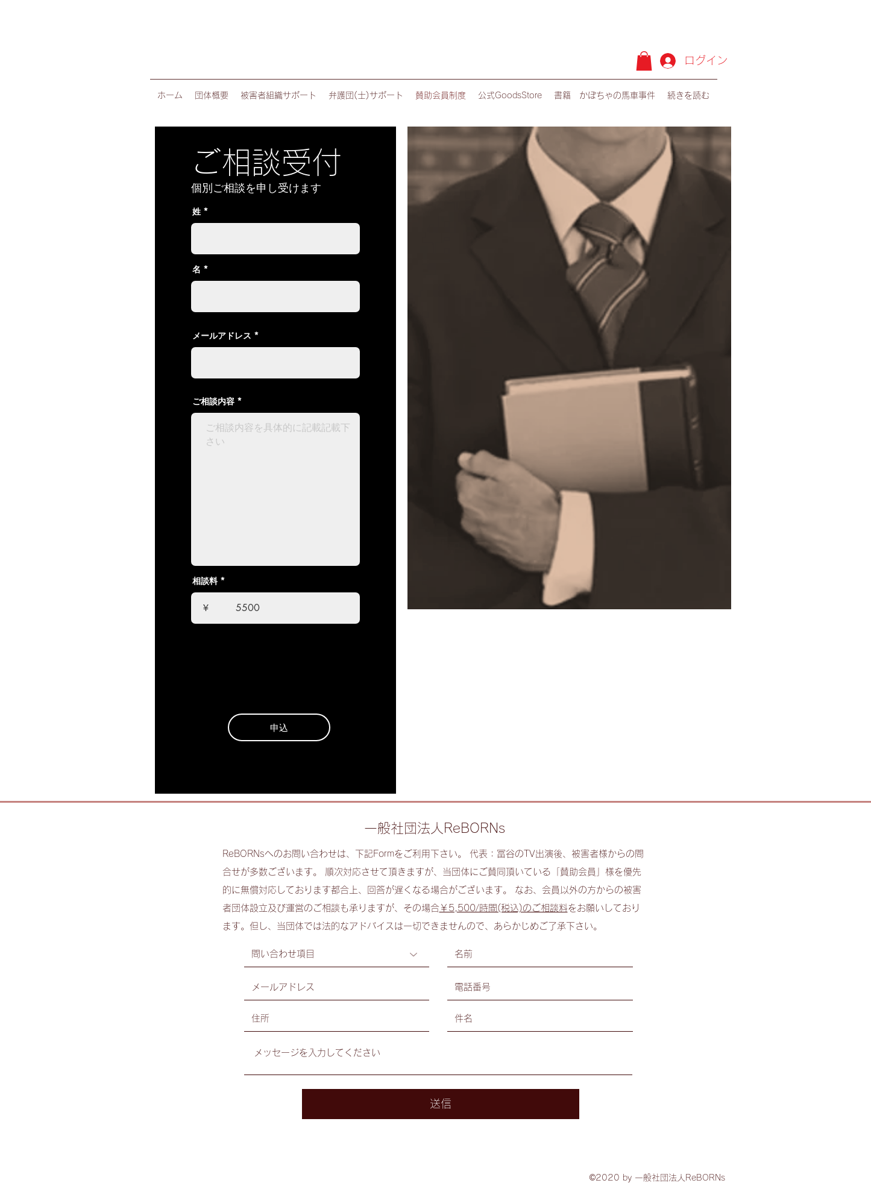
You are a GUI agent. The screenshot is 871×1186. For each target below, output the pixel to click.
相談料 (205, 581)
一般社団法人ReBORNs (434, 828)
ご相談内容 (213, 401)
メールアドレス (221, 335)
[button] (644, 61)
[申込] (279, 727)
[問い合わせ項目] (336, 954)
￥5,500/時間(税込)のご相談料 (503, 907)
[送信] (440, 1104)
